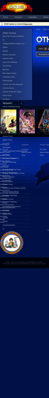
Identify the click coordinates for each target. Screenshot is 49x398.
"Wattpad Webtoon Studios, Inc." (14, 44)
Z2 (3, 229)
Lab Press (6, 155)
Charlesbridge (7, 81)
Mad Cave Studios (9, 158)
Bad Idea (6, 69)
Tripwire (5, 218)
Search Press (7, 214)
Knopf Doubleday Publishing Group (15, 151)
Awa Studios (7, 66)
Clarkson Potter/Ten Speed (12, 92)
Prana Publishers (9, 177)
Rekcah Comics (8, 199)
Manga (2, 219)
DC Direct (43, 149)
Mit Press (6, 166)
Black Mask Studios (9, 73)
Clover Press (7, 95)
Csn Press (6, 99)
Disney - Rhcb (7, 103)
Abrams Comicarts (9, 55)
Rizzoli (5, 203)
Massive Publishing (9, 162)
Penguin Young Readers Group (13, 173)
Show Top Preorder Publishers (13, 36)
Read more (28, 24)
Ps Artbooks (7, 181)
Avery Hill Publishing (10, 62)
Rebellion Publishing (10, 195)
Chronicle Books (8, 88)
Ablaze (5, 47)
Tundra (5, 221)
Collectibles (32, 17)
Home (5, 17)
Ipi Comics (6, 144)
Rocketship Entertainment (12, 207)
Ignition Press (7, 140)
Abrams (5, 51)
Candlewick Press (9, 77)
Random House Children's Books (14, 188)
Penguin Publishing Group (12, 169)
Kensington (6, 147)
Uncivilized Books (9, 225)
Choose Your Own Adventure (13, 84)
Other (2, 222)
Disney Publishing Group (11, 107)
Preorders (18, 17)
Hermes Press (8, 136)
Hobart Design (42, 263)
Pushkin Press (8, 184)
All (3, 40)
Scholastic (6, 210)
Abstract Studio (8, 58)
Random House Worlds (11, 192)
